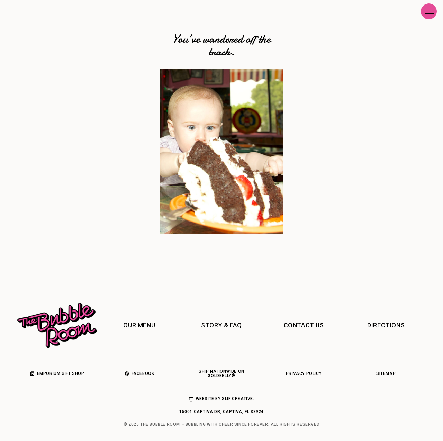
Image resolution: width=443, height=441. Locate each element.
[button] (429, 11)
